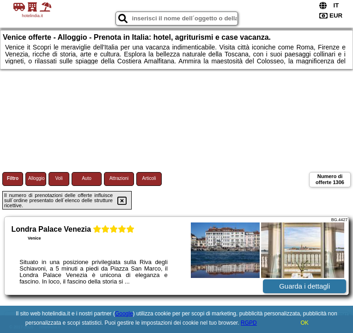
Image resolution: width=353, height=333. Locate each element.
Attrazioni (119, 178)
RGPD (249, 323)
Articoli (149, 178)
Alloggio (36, 178)
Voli (58, 178)
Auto (86, 178)
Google (124, 313)
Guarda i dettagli (304, 286)
